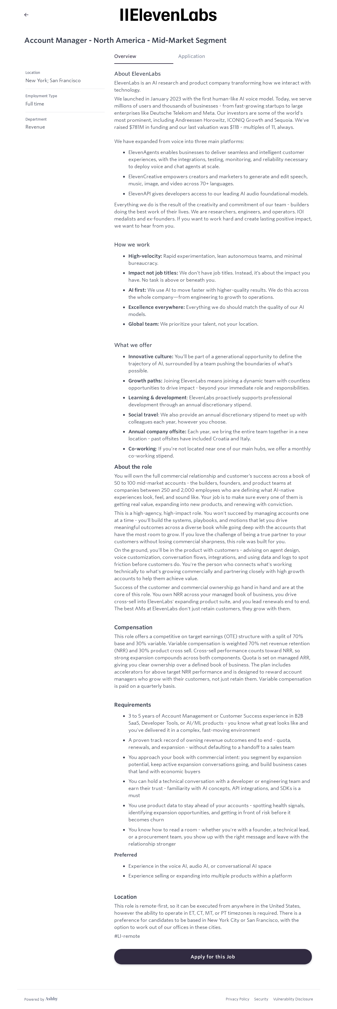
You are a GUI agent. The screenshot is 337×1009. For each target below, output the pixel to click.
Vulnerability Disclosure (293, 999)
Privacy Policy (237, 999)
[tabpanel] (213, 517)
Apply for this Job (213, 957)
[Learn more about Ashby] (41, 999)
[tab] (143, 58)
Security (261, 999)
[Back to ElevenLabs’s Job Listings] (26, 15)
